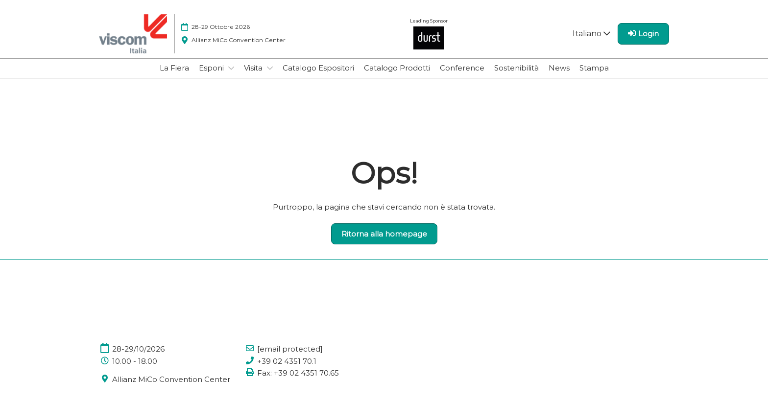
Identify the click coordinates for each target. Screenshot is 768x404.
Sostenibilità (516, 67)
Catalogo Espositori (318, 67)
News (559, 67)
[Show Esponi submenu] (231, 68)
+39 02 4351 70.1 (286, 361)
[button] (384, 234)
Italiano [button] (591, 33)
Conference (462, 67)
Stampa (594, 67)
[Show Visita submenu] (270, 68)
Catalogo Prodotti (397, 67)
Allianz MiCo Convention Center (171, 379)
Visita (254, 67)
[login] (643, 34)
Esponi (212, 67)
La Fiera (174, 67)
